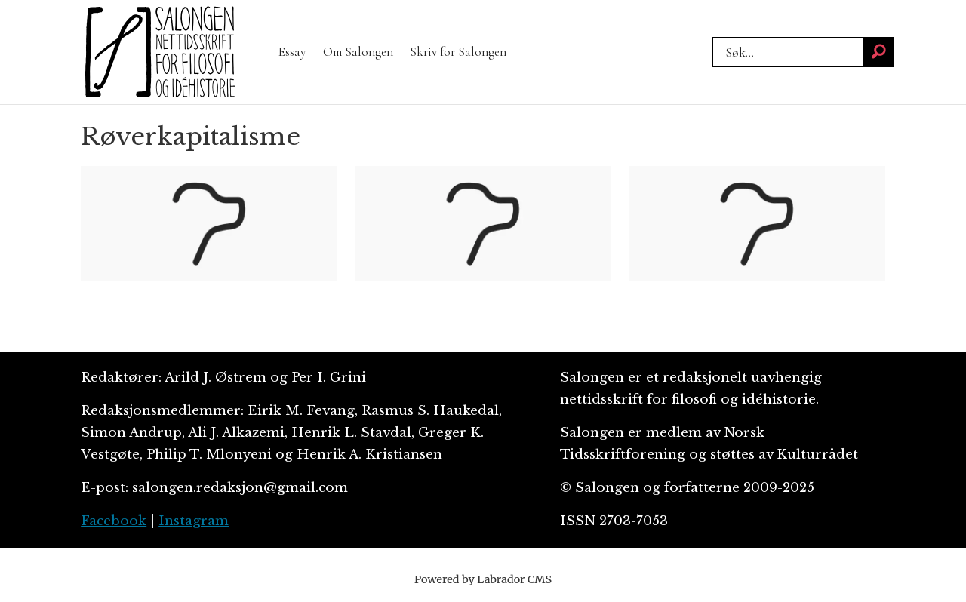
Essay (292, 52)
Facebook (113, 521)
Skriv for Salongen (458, 52)
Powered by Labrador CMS (483, 579)
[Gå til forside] (160, 52)
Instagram (193, 521)
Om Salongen (358, 52)
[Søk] (878, 52)
